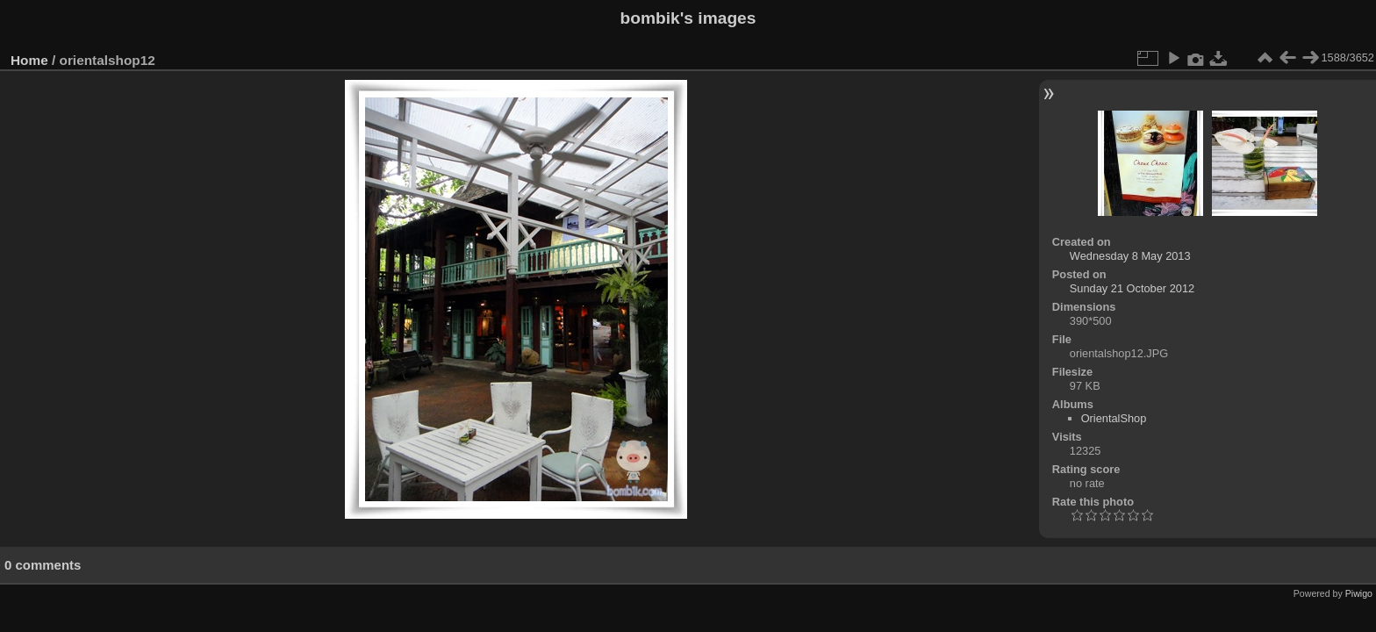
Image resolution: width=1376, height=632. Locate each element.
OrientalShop (1114, 418)
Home (29, 60)
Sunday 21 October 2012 (1132, 288)
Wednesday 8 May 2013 (1130, 255)
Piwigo (1358, 593)
